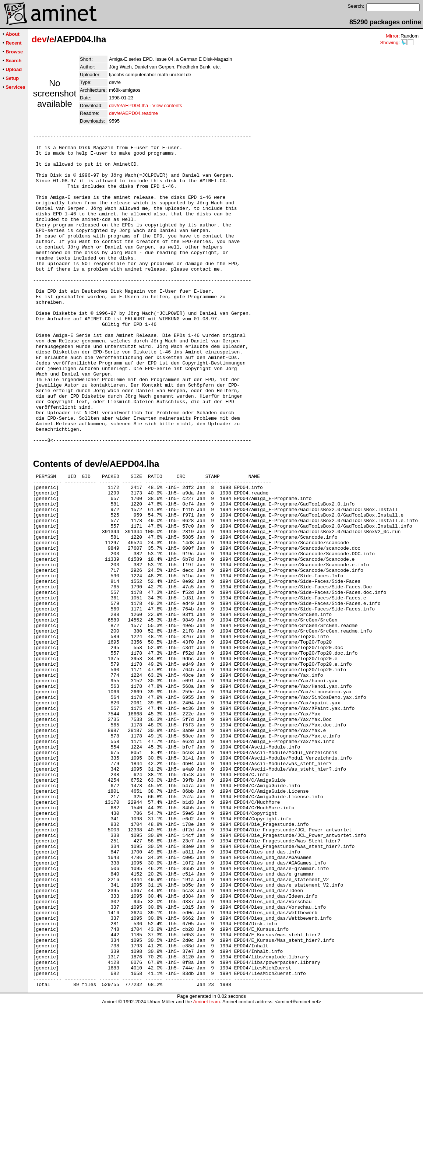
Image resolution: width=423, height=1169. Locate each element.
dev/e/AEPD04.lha (128, 105)
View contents (167, 105)
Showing (389, 42)
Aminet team (206, 1166)
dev (39, 39)
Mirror (392, 36)
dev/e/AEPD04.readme (133, 113)
